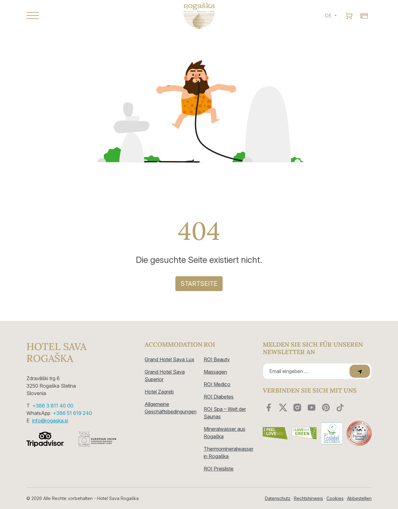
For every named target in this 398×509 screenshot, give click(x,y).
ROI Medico (217, 384)
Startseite (199, 283)
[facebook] (269, 407)
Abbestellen (359, 498)
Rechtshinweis (308, 498)
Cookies (335, 498)
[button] (80, 15)
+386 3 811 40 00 (52, 406)
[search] (349, 15)
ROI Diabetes (219, 397)
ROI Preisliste (219, 469)
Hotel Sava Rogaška (56, 353)
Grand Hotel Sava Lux (169, 359)
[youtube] (311, 407)
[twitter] (283, 407)
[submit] (359, 371)
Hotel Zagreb (159, 392)
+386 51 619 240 (72, 413)
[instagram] (297, 407)
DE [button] (329, 15)
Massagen (215, 372)
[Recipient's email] (307, 371)
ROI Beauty (217, 359)
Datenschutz (277, 498)
